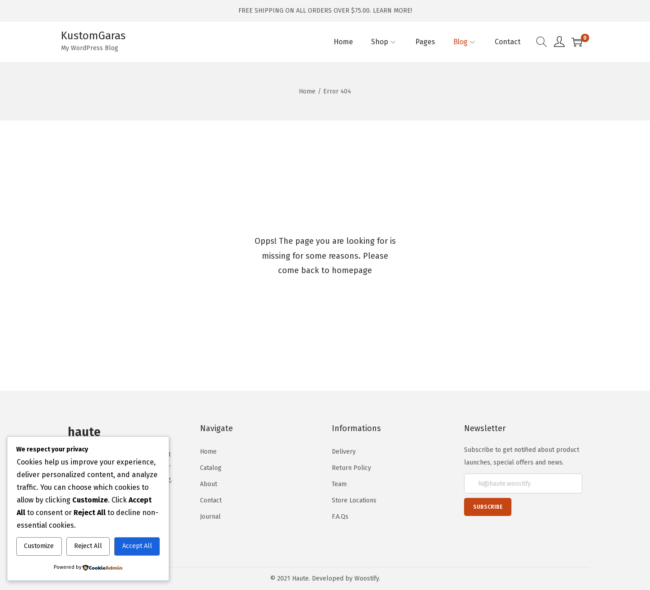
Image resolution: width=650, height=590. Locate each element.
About (208, 484)
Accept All (137, 546)
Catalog (211, 468)
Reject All (88, 546)
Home (307, 91)
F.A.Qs (340, 516)
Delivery (344, 451)
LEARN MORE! (392, 10)
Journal (210, 516)
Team (339, 484)
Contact (211, 500)
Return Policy (351, 468)
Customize (39, 546)
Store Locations (354, 500)
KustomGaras (93, 35)
